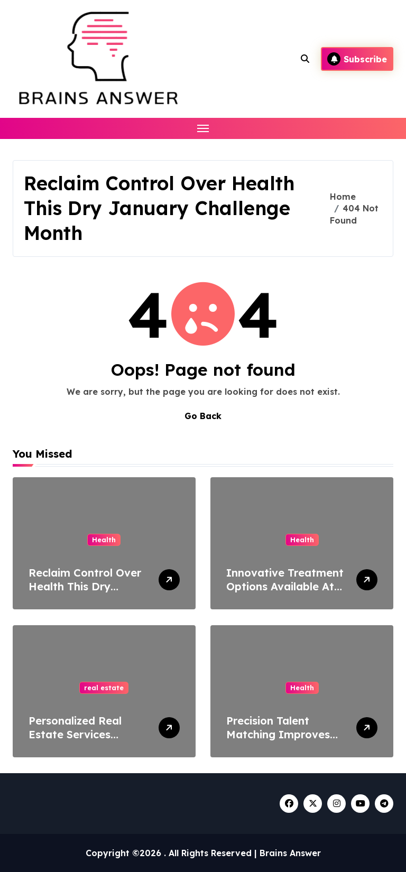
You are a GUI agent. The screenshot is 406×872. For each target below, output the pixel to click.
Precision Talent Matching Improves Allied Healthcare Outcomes (278, 741)
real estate (104, 687)
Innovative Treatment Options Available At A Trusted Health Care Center (285, 593)
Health (104, 539)
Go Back (203, 416)
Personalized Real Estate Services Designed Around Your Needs (87, 741)
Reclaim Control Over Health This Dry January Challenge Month (85, 593)
